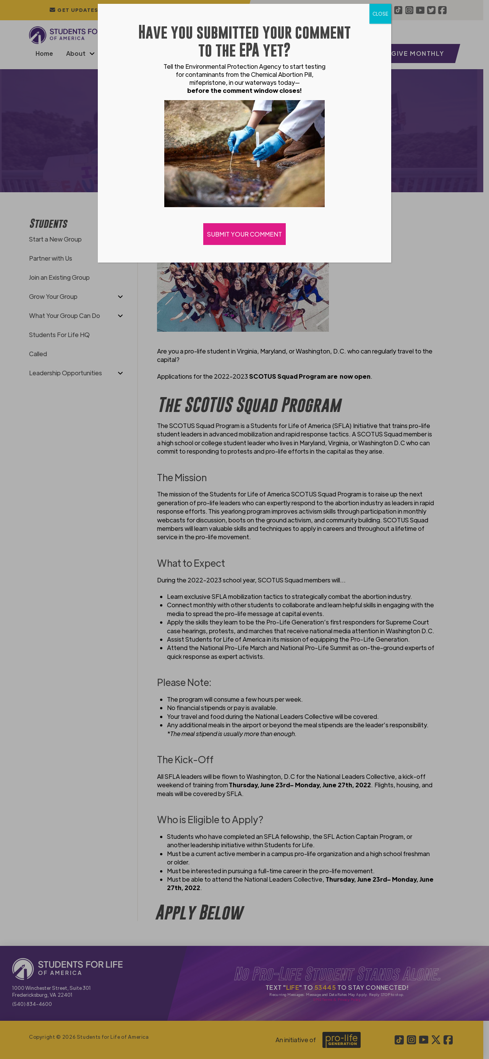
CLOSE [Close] (380, 14)
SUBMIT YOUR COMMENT (244, 234)
